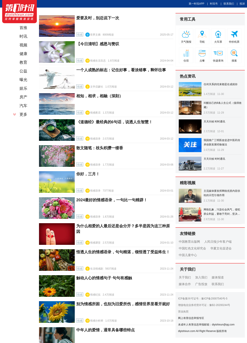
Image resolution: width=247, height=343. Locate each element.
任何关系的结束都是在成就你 (220, 84)
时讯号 (214, 3)
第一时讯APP (196, 3)
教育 (23, 62)
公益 (23, 71)
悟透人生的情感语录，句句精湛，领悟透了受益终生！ (123, 252)
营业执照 (183, 311)
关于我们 (185, 277)
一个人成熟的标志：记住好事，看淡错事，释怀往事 (121, 70)
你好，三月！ (88, 174)
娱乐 (23, 88)
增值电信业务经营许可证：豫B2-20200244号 (204, 305)
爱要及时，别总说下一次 (97, 18)
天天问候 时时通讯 (214, 121)
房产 (23, 97)
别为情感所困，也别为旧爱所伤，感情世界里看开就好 (123, 304)
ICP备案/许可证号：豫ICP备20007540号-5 (202, 298)
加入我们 (201, 277)
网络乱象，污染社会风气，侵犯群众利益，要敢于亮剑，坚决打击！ (222, 214)
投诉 (242, 3)
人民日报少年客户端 (218, 241)
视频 (23, 45)
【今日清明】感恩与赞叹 (97, 44)
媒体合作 (185, 284)
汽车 (23, 106)
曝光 (23, 80)
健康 (23, 54)
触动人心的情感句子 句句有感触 (104, 278)
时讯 (23, 36)
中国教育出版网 (189, 241)
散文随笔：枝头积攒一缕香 (99, 148)
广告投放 (201, 284)
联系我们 (229, 3)
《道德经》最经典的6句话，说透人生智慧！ (114, 122)
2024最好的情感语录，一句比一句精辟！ (111, 200)
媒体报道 (218, 277)
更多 (23, 114)
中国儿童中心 (188, 255)
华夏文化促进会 (221, 248)
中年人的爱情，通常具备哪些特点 (105, 330)
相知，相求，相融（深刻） (99, 96)
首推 (23, 28)
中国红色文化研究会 (192, 248)
